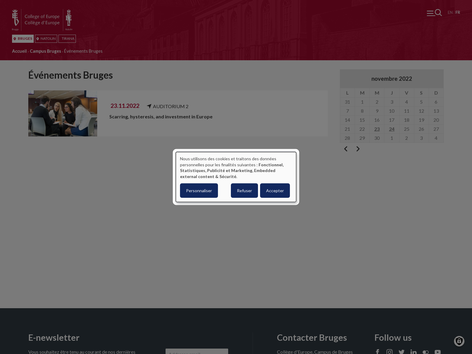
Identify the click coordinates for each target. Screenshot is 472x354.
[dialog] (236, 177)
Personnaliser (199, 190)
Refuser (244, 190)
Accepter (275, 190)
